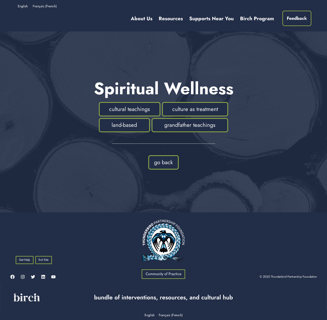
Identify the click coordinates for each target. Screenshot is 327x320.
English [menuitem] (23, 6)
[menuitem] (23, 4)
